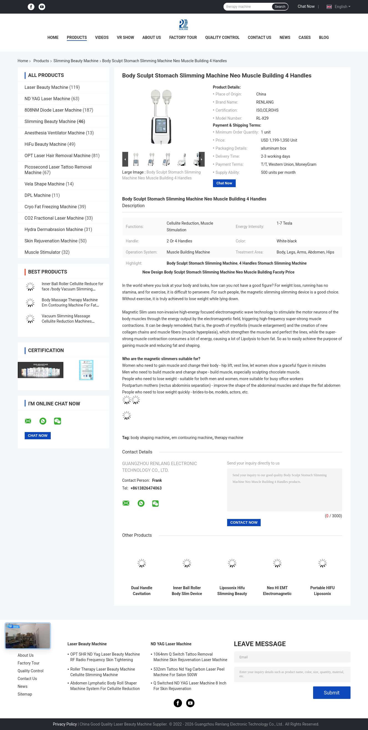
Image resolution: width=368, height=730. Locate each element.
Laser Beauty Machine (46, 87)
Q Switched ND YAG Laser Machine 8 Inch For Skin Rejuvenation (190, 686)
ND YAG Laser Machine (47, 98)
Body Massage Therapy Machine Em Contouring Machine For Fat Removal (70, 305)
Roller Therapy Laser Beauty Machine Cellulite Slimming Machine (102, 672)
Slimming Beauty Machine (76, 61)
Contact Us (259, 37)
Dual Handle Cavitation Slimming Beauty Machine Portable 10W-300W (141, 591)
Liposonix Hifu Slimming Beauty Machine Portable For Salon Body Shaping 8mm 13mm (232, 591)
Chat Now (306, 6)
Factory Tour (183, 37)
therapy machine (229, 437)
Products (77, 37)
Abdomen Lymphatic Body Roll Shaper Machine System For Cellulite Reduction (105, 686)
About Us (152, 37)
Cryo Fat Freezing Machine (51, 206)
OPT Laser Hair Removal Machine (58, 155)
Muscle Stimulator (42, 252)
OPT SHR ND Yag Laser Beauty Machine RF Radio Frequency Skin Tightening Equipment (105, 658)
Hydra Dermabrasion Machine (54, 229)
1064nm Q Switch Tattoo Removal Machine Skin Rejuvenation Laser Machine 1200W (190, 658)
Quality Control (222, 37)
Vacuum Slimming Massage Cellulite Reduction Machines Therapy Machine (67, 321)
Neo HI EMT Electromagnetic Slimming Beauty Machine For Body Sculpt (277, 591)
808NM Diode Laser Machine (53, 110)
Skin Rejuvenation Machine (51, 241)
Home (53, 37)
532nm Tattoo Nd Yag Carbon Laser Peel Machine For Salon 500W (189, 672)
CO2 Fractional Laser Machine (54, 218)
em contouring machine (192, 437)
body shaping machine (150, 437)
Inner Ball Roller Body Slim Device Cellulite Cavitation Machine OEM (187, 591)
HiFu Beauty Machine (46, 144)
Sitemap (25, 694)
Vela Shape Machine (45, 184)
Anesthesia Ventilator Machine (55, 133)
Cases (305, 37)
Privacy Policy (65, 724)
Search (280, 7)
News (285, 37)
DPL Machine (38, 195)
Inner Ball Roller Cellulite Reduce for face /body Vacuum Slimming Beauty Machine (72, 289)
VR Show (125, 37)
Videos (102, 37)
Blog (324, 37)
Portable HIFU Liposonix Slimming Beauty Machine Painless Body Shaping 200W (322, 591)
